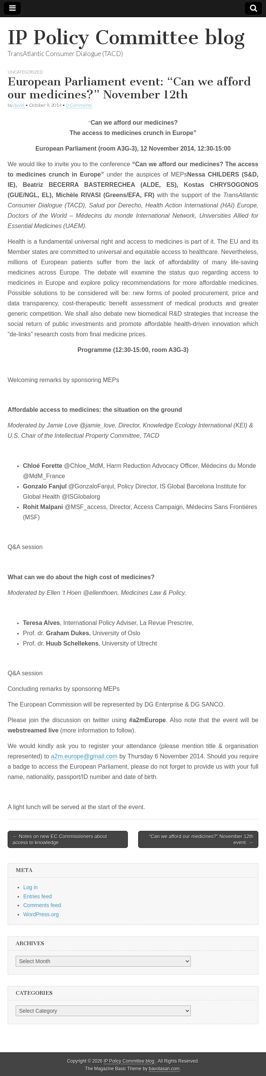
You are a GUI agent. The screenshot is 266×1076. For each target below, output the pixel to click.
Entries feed (37, 896)
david (18, 105)
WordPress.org (41, 914)
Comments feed (42, 905)
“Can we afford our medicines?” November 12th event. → (201, 839)
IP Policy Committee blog (126, 37)
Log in (30, 887)
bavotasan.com (164, 1068)
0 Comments (79, 105)
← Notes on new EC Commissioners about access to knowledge (60, 839)
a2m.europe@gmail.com (84, 756)
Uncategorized (25, 71)
